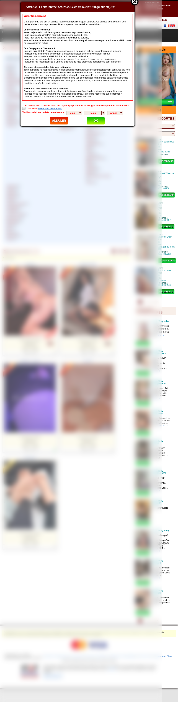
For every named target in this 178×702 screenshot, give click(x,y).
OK (96, 120)
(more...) (162, 335)
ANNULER (59, 120)
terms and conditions (50, 108)
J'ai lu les (44, 108)
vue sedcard (166, 161)
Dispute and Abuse (163, 656)
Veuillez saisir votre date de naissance (43, 112)
